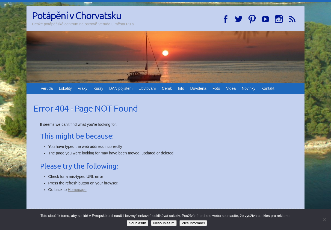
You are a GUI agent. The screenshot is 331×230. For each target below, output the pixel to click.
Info (181, 88)
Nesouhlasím (164, 223)
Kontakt (267, 88)
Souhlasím (137, 223)
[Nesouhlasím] (324, 219)
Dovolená (198, 88)
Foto (216, 88)
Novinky (248, 88)
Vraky (82, 88)
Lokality (65, 88)
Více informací (193, 223)
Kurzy (98, 88)
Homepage (77, 189)
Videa (231, 88)
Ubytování (147, 88)
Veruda (47, 88)
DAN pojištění (121, 88)
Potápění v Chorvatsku (76, 15)
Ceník (167, 88)
